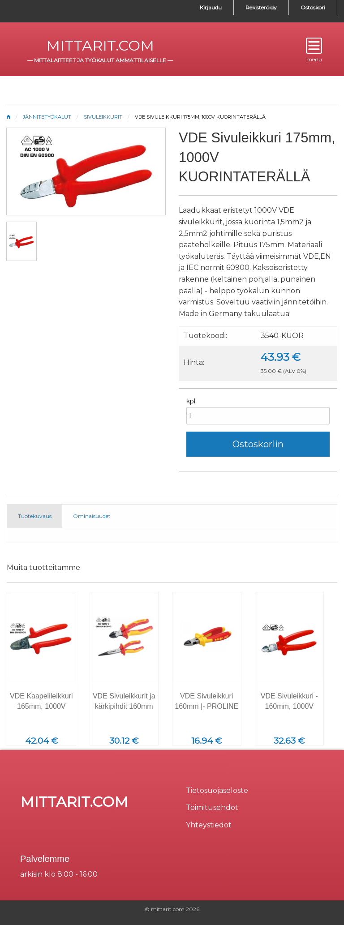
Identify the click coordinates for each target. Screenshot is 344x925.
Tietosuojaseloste (217, 790)
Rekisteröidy (261, 7)
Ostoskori (313, 7)
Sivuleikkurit (103, 117)
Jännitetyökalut (47, 117)
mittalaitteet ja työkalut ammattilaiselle (100, 60)
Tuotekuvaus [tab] (35, 516)
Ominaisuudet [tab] (92, 516)
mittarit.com (100, 45)
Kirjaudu (211, 7)
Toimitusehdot (212, 807)
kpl (190, 401)
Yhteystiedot (209, 825)
